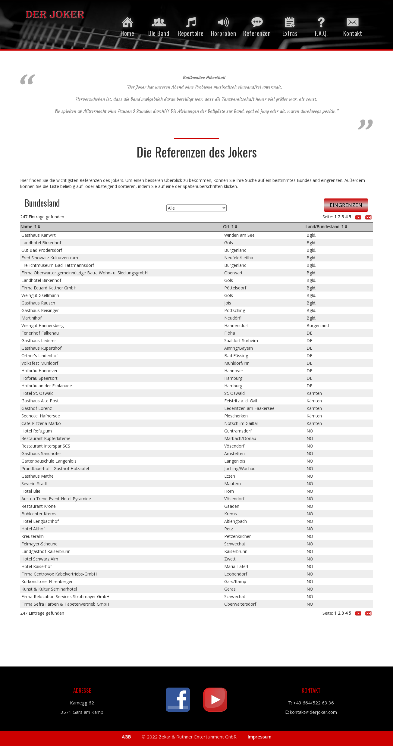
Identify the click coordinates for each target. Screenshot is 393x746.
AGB (126, 737)
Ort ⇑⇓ (230, 226)
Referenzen (257, 26)
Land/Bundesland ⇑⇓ (326, 226)
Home (127, 26)
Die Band (159, 26)
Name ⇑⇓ (30, 226)
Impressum (258, 737)
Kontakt (353, 26)
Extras (290, 26)
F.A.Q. (321, 26)
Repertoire (191, 26)
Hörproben (223, 26)
